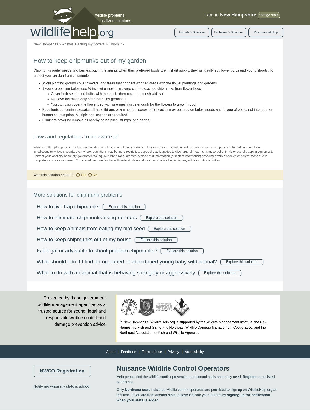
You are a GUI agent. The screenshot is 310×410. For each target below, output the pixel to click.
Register (250, 377)
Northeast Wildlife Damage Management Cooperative (210, 327)
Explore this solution (124, 207)
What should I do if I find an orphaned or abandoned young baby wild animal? (127, 262)
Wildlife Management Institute (229, 322)
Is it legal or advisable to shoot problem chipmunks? (97, 251)
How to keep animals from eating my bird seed (91, 228)
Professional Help (266, 32)
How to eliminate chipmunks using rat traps (87, 217)
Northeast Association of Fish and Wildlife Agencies (159, 333)
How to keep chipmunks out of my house (84, 239)
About (110, 352)
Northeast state (137, 390)
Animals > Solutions (191, 32)
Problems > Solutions (228, 32)
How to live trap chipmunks (68, 206)
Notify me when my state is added (61, 386)
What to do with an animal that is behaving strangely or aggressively (116, 273)
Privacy (173, 352)
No (95, 175)
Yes (83, 175)
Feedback (128, 352)
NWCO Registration (62, 371)
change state (269, 15)
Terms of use (152, 352)
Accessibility (194, 352)
